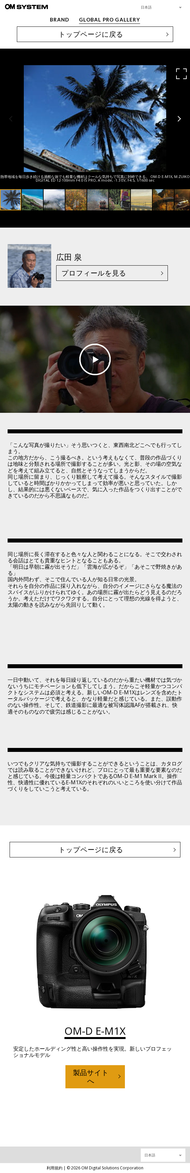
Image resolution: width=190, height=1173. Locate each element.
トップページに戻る (90, 34)
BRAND (59, 19)
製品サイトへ (91, 1076)
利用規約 (54, 1168)
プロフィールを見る (93, 273)
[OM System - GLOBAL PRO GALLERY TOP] (26, 6)
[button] (181, 73)
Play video (95, 359)
